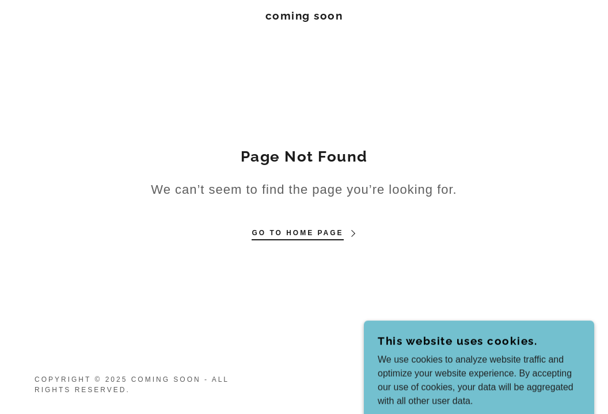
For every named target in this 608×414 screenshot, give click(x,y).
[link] (304, 16)
